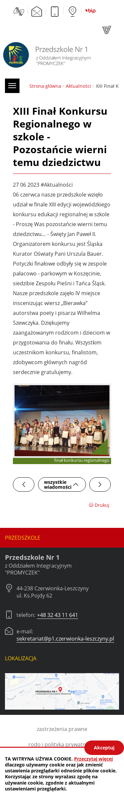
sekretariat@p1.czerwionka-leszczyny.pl (65, 638)
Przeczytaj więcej (93, 759)
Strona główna (45, 86)
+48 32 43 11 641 (57, 615)
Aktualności (78, 86)
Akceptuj (104, 747)
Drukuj (99, 505)
